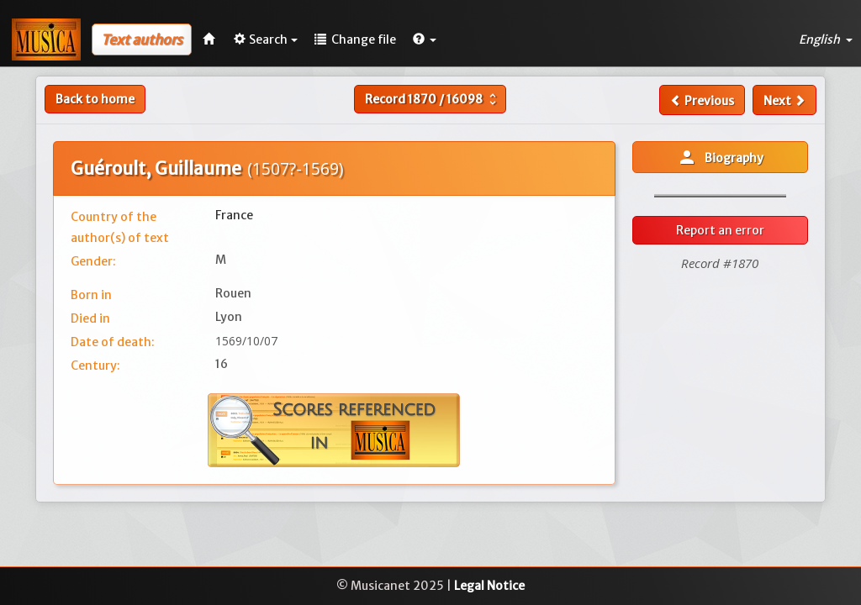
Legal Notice (489, 585)
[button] (424, 39)
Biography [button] (720, 157)
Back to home (95, 99)
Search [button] (266, 39)
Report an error (720, 230)
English (826, 39)
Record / (432, 99)
